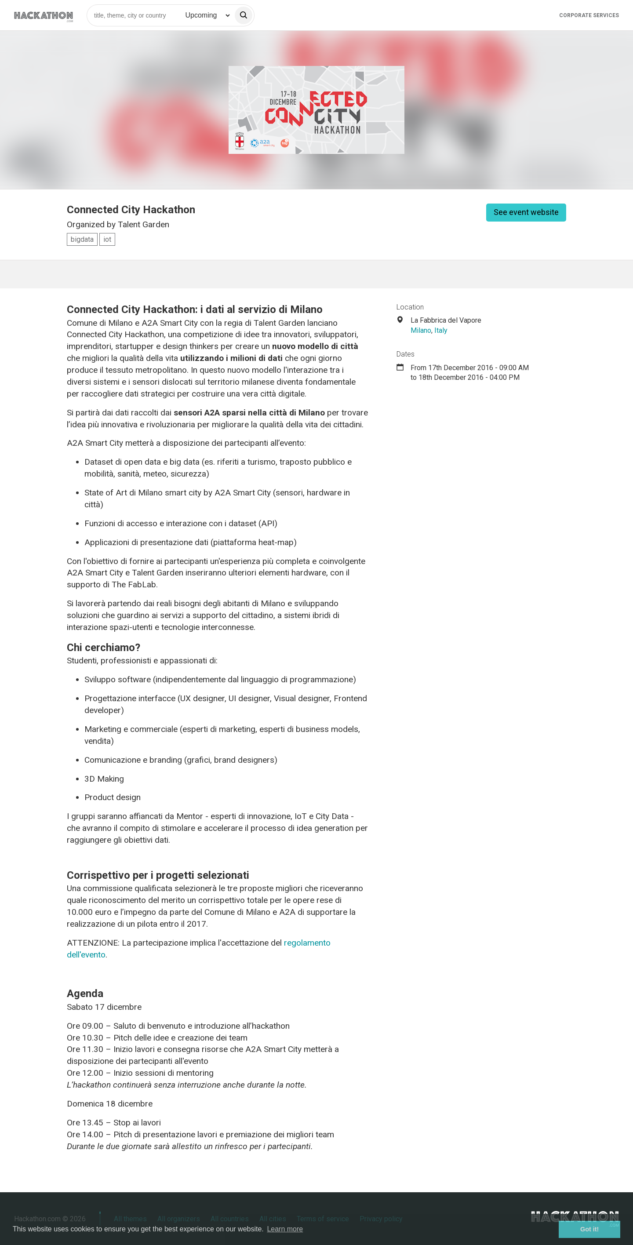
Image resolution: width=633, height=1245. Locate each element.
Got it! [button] (589, 1229)
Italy (440, 330)
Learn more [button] (285, 1229)
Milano (421, 330)
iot (107, 239)
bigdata (82, 239)
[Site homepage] (43, 15)
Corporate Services (589, 15)
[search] (243, 15)
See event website (526, 212)
